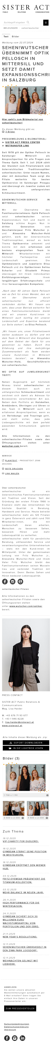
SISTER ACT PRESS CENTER (22, 142)
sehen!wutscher (30, 28)
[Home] (26, 8)
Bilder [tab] (15, 36)
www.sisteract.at (12, 725)
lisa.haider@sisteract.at (19, 722)
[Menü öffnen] (46, 23)
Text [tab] (6, 36)
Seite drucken (14, 469)
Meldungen (10, 28)
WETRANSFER (13, 145)
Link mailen (12, 473)
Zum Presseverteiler (20, 1008)
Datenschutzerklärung (16, 1027)
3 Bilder (10, 131)
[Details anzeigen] (47, 795)
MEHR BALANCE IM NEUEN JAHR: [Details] (23, 892)
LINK (25, 145)
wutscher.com (11, 446)
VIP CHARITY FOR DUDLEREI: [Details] (21, 841)
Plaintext (11, 460)
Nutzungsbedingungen (16, 1024)
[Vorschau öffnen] (26, 100)
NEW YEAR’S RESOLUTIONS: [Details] (20, 936)
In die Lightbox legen (26, 748)
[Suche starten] (28, 22)
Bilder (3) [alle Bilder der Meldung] (11, 758)
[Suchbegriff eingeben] (16, 22)
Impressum (10, 1030)
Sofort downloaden (26, 742)
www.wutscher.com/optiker (25, 606)
